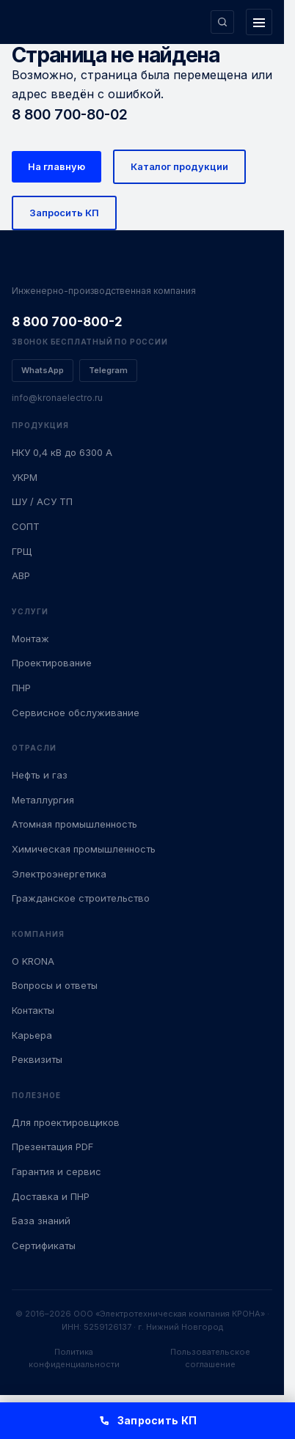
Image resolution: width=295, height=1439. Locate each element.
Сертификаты (44, 1245)
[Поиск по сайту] (222, 22)
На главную (56, 166)
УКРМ (24, 477)
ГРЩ (22, 551)
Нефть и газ (40, 775)
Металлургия (43, 800)
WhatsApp (42, 370)
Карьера (32, 1035)
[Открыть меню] (259, 22)
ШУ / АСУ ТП (42, 501)
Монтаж (30, 638)
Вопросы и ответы (55, 985)
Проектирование (52, 663)
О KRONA (33, 961)
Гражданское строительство (81, 898)
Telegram (108, 370)
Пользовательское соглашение (210, 1358)
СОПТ (26, 526)
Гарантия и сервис (56, 1171)
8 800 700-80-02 (70, 114)
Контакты (33, 1010)
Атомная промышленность (74, 824)
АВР (21, 575)
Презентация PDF (52, 1146)
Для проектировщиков (66, 1122)
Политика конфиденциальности (74, 1358)
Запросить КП (64, 212)
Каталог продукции (179, 166)
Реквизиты (37, 1059)
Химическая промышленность (84, 849)
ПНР (21, 687)
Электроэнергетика (59, 874)
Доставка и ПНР (51, 1196)
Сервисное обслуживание (75, 712)
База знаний (41, 1220)
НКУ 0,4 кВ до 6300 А (62, 452)
